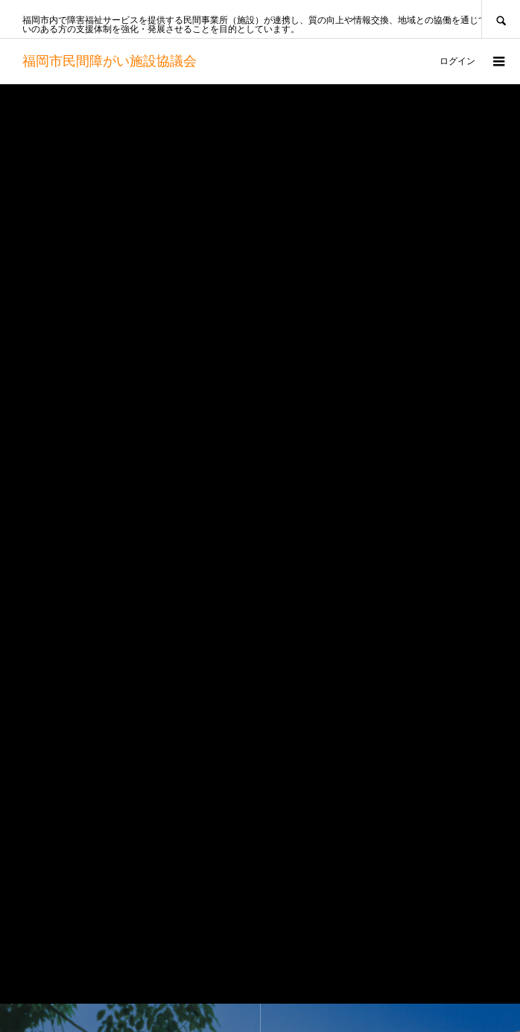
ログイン (457, 61)
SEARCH (500, 19)
